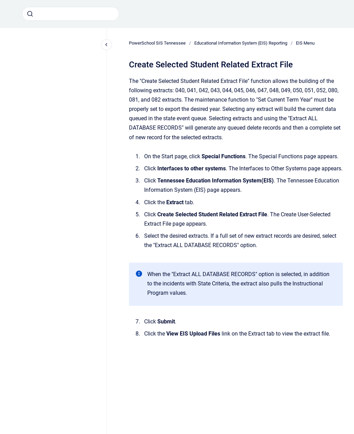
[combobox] (70, 13)
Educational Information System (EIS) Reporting (240, 43)
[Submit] (30, 13)
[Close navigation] (106, 44)
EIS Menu (305, 43)
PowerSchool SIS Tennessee (157, 43)
